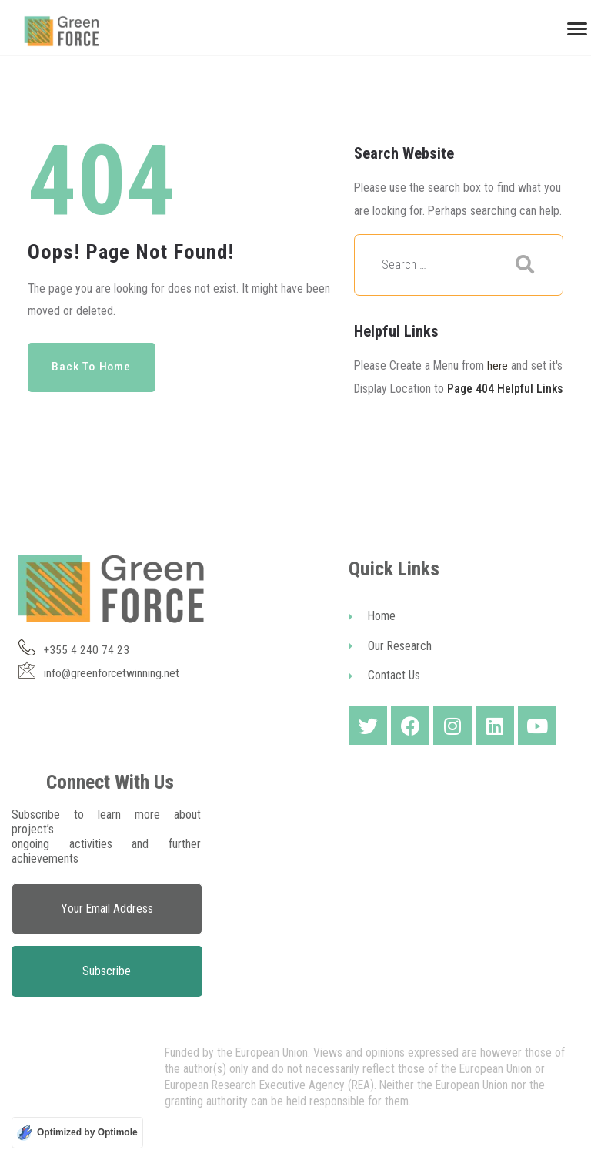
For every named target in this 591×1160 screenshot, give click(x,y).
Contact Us (384, 699)
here (498, 365)
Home (372, 639)
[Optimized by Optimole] (77, 1132)
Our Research (390, 669)
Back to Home (93, 367)
